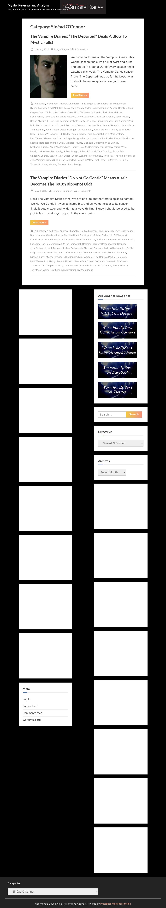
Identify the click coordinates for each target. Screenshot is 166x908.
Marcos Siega (65, 138)
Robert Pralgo (71, 151)
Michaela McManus (93, 142)
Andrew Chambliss (69, 103)
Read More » (81, 96)
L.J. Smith (64, 134)
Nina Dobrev (72, 147)
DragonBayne (61, 49)
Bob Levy (64, 108)
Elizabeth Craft (76, 121)
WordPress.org (32, 719)
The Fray (108, 155)
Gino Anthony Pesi (123, 121)
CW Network (86, 112)
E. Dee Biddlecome (57, 121)
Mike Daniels (111, 142)
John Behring (37, 129)
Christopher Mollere (56, 112)
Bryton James (91, 108)
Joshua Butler (85, 129)
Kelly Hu (34, 134)
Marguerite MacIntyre (84, 138)
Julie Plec (99, 129)
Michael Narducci (39, 142)
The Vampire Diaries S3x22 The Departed (54, 160)
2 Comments (84, 191)
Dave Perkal (36, 116)
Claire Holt (72, 112)
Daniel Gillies (115, 112)
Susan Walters (79, 155)
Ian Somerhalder (45, 125)
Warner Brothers (38, 164)
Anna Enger (87, 103)
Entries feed (30, 706)
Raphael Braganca (62, 190)
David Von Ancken (104, 116)
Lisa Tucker (36, 138)
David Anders (51, 116)
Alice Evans (53, 103)
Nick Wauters (57, 147)
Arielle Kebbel (101, 103)
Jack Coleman (78, 125)
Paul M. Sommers (89, 147)
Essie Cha (90, 121)
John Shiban (52, 129)
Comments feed (32, 713)
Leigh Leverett (94, 134)
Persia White (120, 147)
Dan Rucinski (101, 112)
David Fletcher (67, 116)
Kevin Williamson (48, 134)
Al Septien (40, 103)
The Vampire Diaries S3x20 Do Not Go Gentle (87, 265)
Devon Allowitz (38, 121)
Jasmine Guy (94, 125)
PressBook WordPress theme (115, 903)
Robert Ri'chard (87, 151)
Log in (26, 699)
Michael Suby (57, 142)
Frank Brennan (104, 121)
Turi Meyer (111, 160)
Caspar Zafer (37, 112)
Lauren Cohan (78, 134)
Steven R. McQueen (60, 155)
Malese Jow (50, 138)
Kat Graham (111, 129)
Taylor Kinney (95, 155)
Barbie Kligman (118, 103)
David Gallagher (85, 116)
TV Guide (123, 160)
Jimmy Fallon (128, 125)
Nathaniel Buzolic (39, 147)
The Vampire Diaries (124, 155)
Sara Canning (104, 151)
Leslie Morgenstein (113, 134)
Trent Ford (98, 160)
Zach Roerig (74, 164)
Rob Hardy (56, 151)
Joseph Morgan (68, 129)
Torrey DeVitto (84, 160)
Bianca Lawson (38, 108)
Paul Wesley (106, 147)
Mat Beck (102, 138)
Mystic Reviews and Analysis (28, 5)
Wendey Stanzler (58, 164)
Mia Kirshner (127, 138)
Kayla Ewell (124, 129)
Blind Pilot (52, 108)
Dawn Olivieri (122, 116)
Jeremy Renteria (110, 125)
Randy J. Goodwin (40, 151)
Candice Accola (108, 108)
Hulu (32, 125)
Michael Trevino (74, 142)
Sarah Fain (118, 151)
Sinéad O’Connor (39, 155)
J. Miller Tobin (62, 125)
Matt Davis (114, 138)
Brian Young (77, 108)
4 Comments (81, 49)
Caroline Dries (125, 108)
